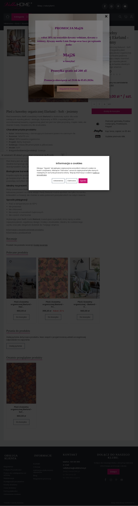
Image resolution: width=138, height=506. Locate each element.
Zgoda (83, 180)
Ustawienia (58, 180)
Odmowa (71, 180)
